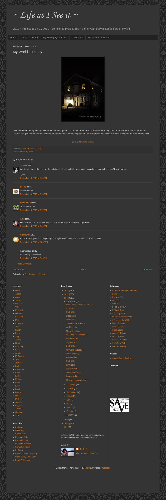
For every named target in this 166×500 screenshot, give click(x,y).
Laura (17, 349)
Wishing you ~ (72, 327)
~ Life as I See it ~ (45, 15)
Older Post (147, 269)
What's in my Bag (30, 37)
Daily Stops (77, 37)
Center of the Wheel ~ (75, 323)
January (70, 415)
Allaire (22, 151)
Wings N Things (119, 333)
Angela (18, 294)
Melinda (18, 320)
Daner (114, 294)
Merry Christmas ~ (74, 331)
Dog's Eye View (119, 307)
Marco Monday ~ (73, 354)
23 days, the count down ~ (77, 380)
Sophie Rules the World (122, 317)
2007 (66, 427)
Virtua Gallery (118, 336)
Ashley (18, 353)
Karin (17, 373)
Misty (17, 382)
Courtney (19, 346)
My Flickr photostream (99, 37)
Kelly (17, 386)
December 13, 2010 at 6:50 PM (33, 226)
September (72, 392)
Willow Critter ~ (72, 357)
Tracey (18, 340)
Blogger (106, 468)
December (71, 301)
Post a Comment (24, 264)
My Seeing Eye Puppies (55, 37)
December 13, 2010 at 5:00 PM (33, 178)
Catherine (19, 369)
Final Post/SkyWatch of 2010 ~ (79, 305)
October (70, 388)
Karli (17, 366)
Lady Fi (115, 304)
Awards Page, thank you (122, 358)
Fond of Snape (118, 323)
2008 (66, 423)
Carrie (18, 307)
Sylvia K (24, 165)
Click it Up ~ (71, 312)
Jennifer (18, 402)
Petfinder (19, 427)
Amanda (19, 409)
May (69, 400)
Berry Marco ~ (72, 338)
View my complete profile (86, 453)
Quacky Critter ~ (73, 376)
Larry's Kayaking (119, 346)
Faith (17, 333)
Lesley (23, 187)
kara (17, 396)
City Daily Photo (119, 313)
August (70, 396)
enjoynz (88, 468)
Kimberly (19, 323)
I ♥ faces (19, 450)
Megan (18, 405)
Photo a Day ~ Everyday (25, 457)
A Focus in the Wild (120, 320)
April (69, 403)
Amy (17, 336)
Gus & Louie (117, 330)
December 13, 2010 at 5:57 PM (33, 210)
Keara (17, 376)
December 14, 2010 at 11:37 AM (34, 242)
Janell (17, 327)
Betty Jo (115, 300)
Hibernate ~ (71, 308)
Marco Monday (21, 440)
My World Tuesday (23, 444)
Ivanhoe (18, 304)
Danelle (18, 313)
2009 (66, 420)
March (70, 407)
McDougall (19, 356)
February (71, 411)
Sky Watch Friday (22, 447)
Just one (19, 363)
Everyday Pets (21, 437)
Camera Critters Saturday (26, 453)
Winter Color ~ (72, 369)
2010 (66, 298)
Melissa (18, 379)
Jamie (17, 300)
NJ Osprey (19, 430)
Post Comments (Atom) (35, 274)
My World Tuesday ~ (75, 350)
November (71, 385)
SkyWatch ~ (71, 342)
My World (29, 151)
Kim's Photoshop (22, 460)
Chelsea (18, 412)
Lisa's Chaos (117, 327)
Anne (17, 297)
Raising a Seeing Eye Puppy (124, 290)
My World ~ (71, 320)
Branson (19, 392)
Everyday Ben (118, 297)
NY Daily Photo (118, 310)
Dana (17, 290)
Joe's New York (118, 343)
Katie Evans (20, 434)
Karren (18, 330)
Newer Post (19, 269)
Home (13, 37)
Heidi (17, 343)
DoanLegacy (26, 203)
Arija (22, 219)
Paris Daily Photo (119, 340)
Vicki (17, 415)
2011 (66, 294)
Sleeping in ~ (71, 316)
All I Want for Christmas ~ (77, 335)
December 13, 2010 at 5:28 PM (33, 194)
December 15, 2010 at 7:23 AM (33, 258)
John (17, 359)
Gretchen (19, 317)
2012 (66, 290)
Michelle (18, 399)
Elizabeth (19, 310)
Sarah (17, 389)
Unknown (24, 235)
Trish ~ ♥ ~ (84, 449)
